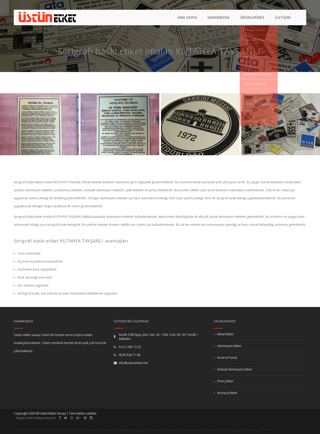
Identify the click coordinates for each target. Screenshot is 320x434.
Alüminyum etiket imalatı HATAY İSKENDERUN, (282, 429)
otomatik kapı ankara (194, 422)
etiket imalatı (164, 422)
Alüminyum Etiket (227, 346)
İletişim (282, 18)
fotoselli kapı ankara (98, 422)
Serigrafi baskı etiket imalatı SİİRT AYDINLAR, (251, 431)
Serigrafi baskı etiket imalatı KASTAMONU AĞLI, (233, 431)
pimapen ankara (65, 422)
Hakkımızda (219, 18)
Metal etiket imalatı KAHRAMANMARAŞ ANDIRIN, (37, 429)
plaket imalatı (248, 422)
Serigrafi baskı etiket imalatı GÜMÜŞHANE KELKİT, (116, 431)
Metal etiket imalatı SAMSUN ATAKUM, (168, 429)
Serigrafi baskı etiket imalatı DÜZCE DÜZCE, (97, 431)
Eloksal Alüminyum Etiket (233, 369)
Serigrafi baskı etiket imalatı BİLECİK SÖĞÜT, (79, 431)
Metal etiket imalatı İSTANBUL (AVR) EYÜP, (103, 429)
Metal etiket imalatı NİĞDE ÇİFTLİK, (71, 429)
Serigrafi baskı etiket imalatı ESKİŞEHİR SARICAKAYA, (137, 431)
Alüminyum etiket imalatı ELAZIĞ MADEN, (62, 431)
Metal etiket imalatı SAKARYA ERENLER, (152, 429)
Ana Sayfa (188, 18)
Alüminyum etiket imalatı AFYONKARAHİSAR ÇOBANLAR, (188, 429)
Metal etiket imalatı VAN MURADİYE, (21, 429)
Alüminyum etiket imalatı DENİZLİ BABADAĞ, (227, 429)
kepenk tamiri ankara (134, 422)
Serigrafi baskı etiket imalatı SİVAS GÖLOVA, (157, 431)
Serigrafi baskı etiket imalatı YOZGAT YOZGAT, (214, 431)
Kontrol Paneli (225, 358)
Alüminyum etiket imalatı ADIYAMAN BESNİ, (44, 431)
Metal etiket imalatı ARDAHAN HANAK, (137, 429)
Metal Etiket (223, 334)
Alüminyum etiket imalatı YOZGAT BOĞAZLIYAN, (246, 429)
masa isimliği (223, 422)
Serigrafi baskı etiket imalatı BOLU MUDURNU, (195, 431)
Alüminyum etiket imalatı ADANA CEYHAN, (265, 429)
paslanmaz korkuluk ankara (37, 427)
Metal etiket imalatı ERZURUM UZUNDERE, (56, 429)
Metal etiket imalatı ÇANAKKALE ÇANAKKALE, (120, 429)
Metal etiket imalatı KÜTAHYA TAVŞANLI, (86, 429)
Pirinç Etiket (223, 381)
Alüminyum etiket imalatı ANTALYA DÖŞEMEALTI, (208, 429)
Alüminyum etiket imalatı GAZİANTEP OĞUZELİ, (26, 431)
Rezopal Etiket (225, 393)
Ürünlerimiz (252, 18)
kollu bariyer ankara (277, 422)
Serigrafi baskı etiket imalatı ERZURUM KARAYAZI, (176, 431)
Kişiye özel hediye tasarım (36, 418)
